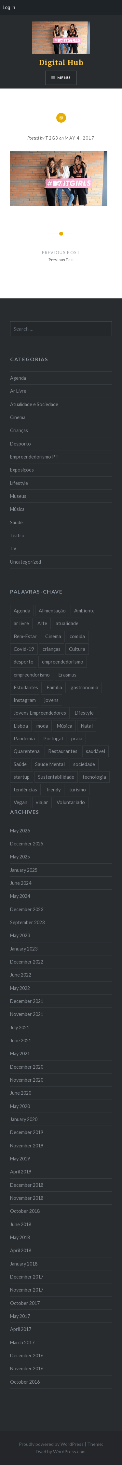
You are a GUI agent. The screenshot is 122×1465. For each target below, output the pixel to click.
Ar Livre (18, 391)
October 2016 (25, 1382)
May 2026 (20, 830)
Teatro (17, 535)
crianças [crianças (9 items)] (52, 649)
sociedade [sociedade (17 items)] (84, 764)
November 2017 (26, 1290)
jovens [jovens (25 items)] (51, 700)
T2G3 (51, 138)
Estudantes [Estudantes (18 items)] (26, 687)
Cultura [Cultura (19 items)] (77, 649)
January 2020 (23, 1119)
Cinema (17, 417)
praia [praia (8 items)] (76, 738)
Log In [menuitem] (9, 7)
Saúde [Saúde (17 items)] (20, 764)
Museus (18, 496)
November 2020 (26, 1080)
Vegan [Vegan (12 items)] (20, 802)
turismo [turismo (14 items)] (77, 789)
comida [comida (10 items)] (77, 636)
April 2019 (20, 1171)
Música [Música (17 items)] (64, 726)
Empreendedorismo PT (34, 456)
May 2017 (20, 1316)
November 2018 (26, 1198)
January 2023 (23, 949)
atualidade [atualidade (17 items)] (67, 623)
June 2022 (20, 975)
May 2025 (20, 856)
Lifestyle (19, 483)
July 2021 (19, 1027)
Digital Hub (61, 62)
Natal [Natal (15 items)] (87, 726)
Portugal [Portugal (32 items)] (53, 738)
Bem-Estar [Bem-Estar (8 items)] (25, 636)
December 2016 (26, 1355)
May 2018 (20, 1237)
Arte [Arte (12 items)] (42, 623)
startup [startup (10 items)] (22, 777)
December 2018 (26, 1185)
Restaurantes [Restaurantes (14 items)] (62, 751)
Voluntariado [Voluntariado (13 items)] (71, 802)
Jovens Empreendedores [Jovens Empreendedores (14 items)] (40, 713)
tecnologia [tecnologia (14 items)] (94, 777)
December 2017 (26, 1277)
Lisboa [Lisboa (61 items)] (21, 726)
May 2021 (20, 1053)
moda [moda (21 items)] (42, 726)
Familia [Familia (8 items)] (54, 687)
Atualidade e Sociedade (34, 404)
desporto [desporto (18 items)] (24, 661)
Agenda (18, 378)
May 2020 (20, 1106)
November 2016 (26, 1368)
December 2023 (26, 909)
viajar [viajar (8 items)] (42, 802)
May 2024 (20, 896)
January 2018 (23, 1263)
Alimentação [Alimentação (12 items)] (52, 610)
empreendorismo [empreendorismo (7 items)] (32, 675)
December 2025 (26, 843)
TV (13, 548)
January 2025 (23, 870)
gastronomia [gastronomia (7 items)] (84, 687)
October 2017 (25, 1303)
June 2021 (20, 1040)
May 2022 (20, 988)
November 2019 (26, 1145)
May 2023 (20, 935)
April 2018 (20, 1250)
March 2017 (22, 1342)
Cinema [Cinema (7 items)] (53, 636)
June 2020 (20, 1093)
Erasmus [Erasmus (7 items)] (67, 675)
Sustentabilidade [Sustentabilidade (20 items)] (56, 777)
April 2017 (20, 1329)
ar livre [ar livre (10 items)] (21, 623)
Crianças (19, 430)
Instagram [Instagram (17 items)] (25, 700)
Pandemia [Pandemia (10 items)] (24, 738)
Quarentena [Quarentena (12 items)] (27, 751)
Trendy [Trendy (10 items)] (53, 789)
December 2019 (26, 1132)
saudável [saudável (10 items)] (95, 751)
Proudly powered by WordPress (51, 1444)
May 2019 (20, 1158)
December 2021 (26, 1001)
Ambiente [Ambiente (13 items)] (84, 610)
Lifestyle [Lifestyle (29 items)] (84, 713)
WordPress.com (69, 1451)
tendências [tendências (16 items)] (25, 789)
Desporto (20, 443)
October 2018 (25, 1211)
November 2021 (26, 1014)
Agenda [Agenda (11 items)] (22, 610)
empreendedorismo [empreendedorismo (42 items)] (62, 661)
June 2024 (20, 883)
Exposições (22, 469)
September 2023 (27, 922)
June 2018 (20, 1224)
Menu (64, 77)
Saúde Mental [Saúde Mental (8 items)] (50, 764)
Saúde (16, 522)
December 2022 (26, 962)
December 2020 (26, 1067)
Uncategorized (25, 562)
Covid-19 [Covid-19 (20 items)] (24, 649)
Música (17, 509)
